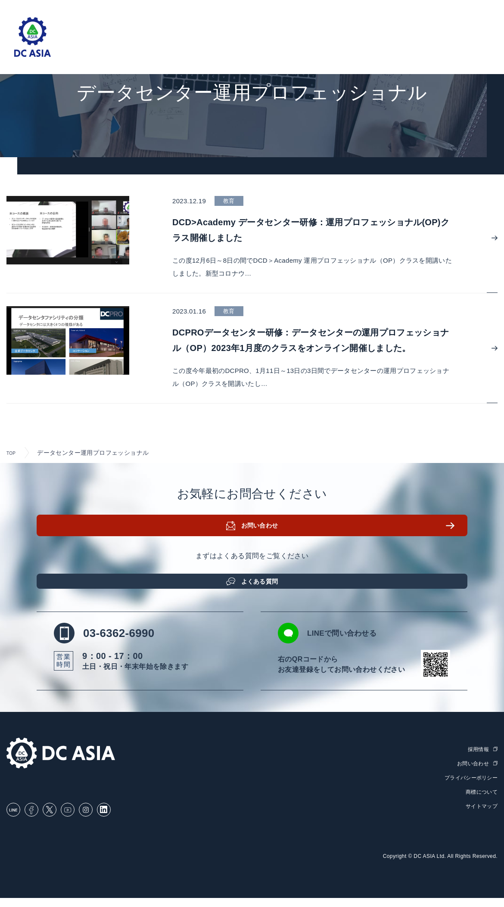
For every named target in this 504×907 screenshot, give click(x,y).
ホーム (126, 47)
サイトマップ (480, 815)
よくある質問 (262, 584)
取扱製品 (226, 47)
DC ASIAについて (419, 47)
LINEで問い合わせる (354, 643)
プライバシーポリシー (469, 787)
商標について (480, 801)
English (471, 9)
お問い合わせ (262, 534)
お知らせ (364, 47)
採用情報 (474, 47)
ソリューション (174, 47)
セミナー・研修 (278, 47)
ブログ (326, 47)
